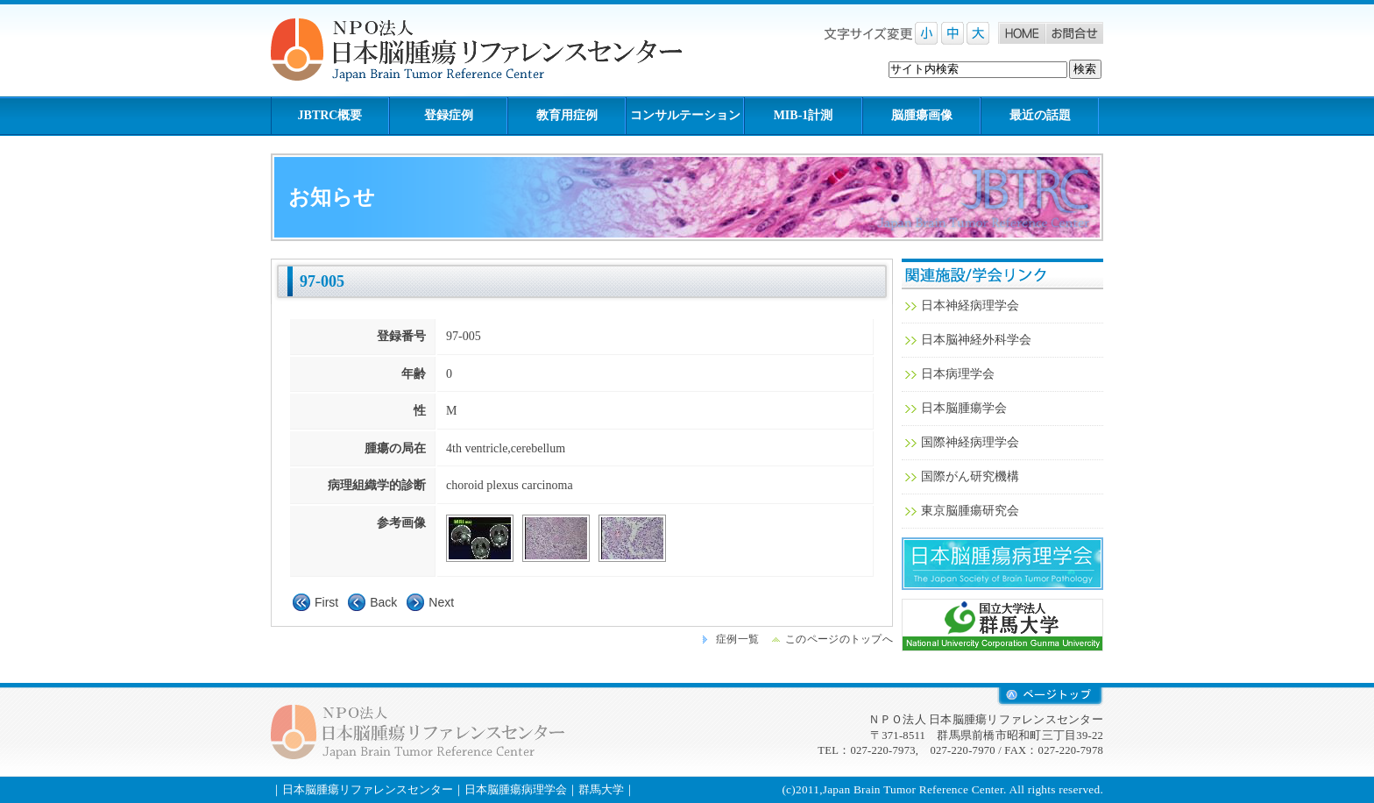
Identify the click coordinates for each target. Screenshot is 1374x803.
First (326, 602)
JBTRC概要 (330, 115)
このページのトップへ (839, 639)
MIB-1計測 (803, 115)
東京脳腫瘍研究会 (970, 510)
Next (441, 602)
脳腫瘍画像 (922, 115)
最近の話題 (1040, 115)
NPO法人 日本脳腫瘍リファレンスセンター (490, 50)
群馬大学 (1002, 625)
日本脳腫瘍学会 (964, 408)
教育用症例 (567, 115)
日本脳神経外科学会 (976, 339)
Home (1021, 33)
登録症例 (448, 115)
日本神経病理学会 (970, 305)
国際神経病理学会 (970, 442)
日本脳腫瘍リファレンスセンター (367, 789)
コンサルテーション (685, 115)
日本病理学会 (958, 373)
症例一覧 (737, 639)
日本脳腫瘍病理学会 (1002, 563)
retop (1050, 696)
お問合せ (1074, 33)
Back (383, 602)
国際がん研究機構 (970, 476)
